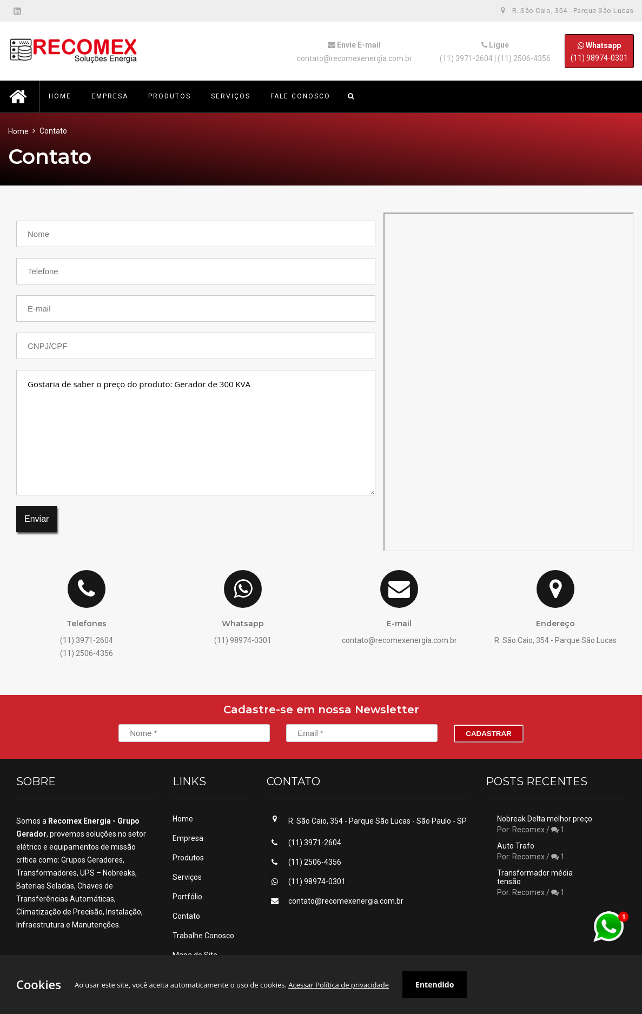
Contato (186, 916)
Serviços (187, 877)
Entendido (434, 984)
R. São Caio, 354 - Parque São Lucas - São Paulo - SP (377, 821)
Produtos (188, 857)
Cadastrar (488, 734)
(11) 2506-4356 (524, 58)
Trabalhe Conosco (203, 935)
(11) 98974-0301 (599, 51)
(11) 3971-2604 (466, 58)
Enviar (36, 518)
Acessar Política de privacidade (338, 985)
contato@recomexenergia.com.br (354, 58)
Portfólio (187, 896)
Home (18, 131)
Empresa (188, 838)
